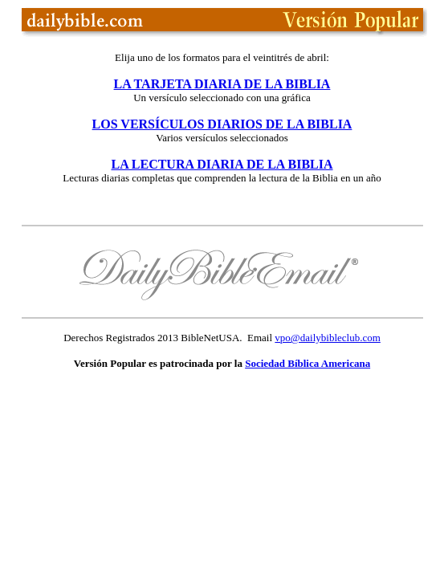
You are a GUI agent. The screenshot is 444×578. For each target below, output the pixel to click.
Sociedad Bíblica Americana (307, 363)
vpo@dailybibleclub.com (327, 338)
